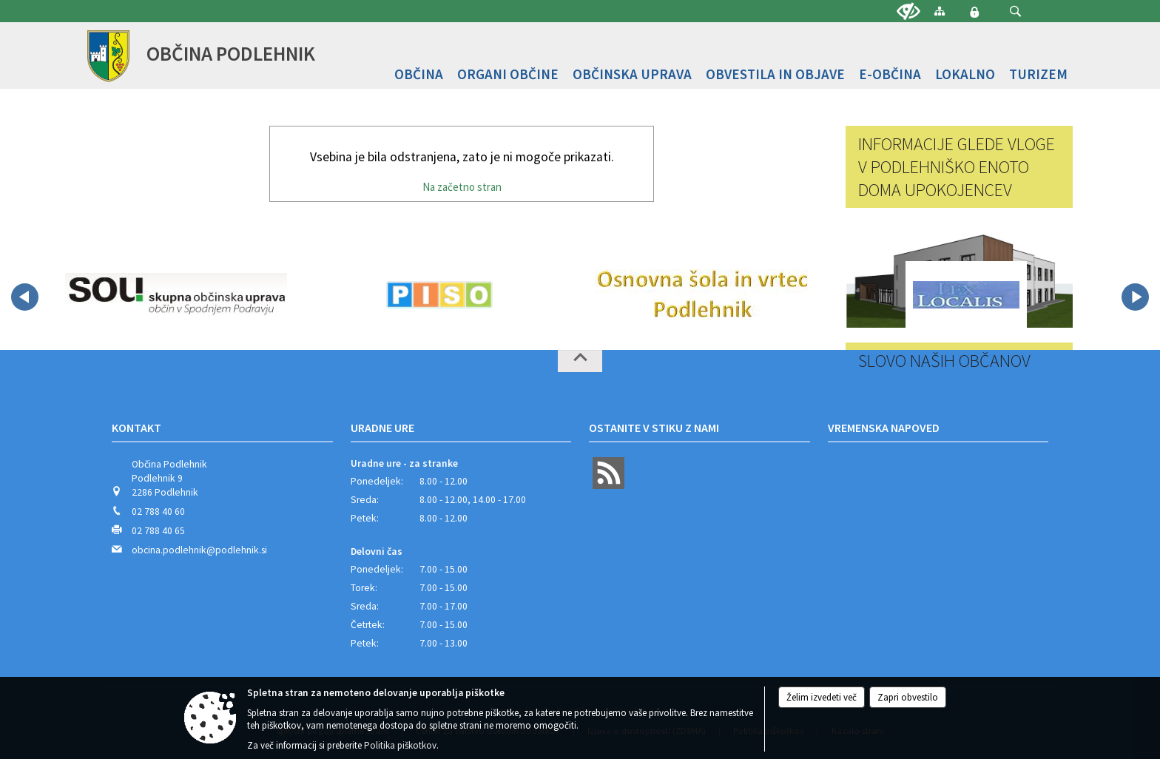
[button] (1015, 11)
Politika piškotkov (400, 745)
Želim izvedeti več (821, 697)
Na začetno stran (462, 187)
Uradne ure (382, 427)
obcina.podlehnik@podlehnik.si (199, 550)
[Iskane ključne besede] (1002, 12)
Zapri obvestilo (907, 697)
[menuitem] (418, 74)
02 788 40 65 (158, 530)
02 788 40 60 (158, 511)
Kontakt (136, 427)
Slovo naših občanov (944, 360)
